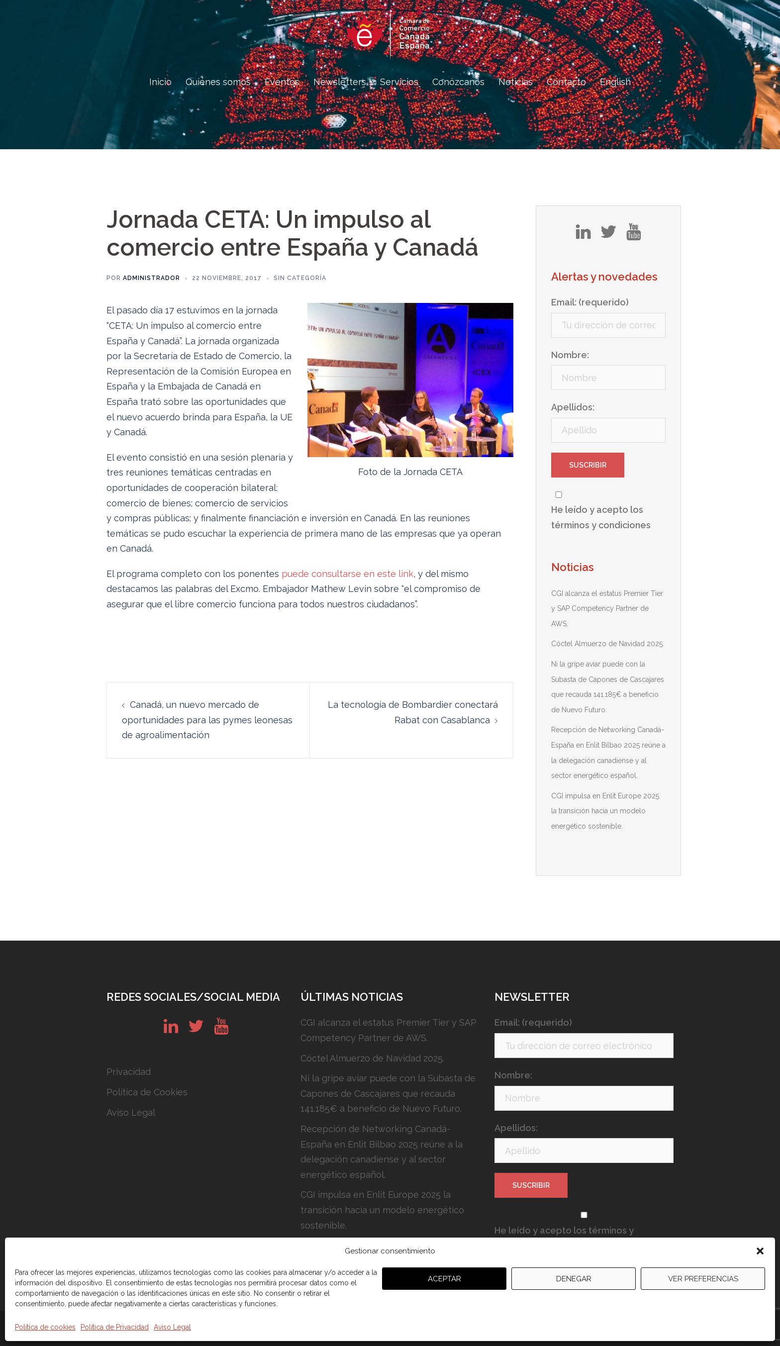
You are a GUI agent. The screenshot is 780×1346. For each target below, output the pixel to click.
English (615, 82)
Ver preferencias (703, 1278)
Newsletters (339, 82)
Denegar (573, 1278)
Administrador (151, 278)
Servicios (399, 82)
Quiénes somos (218, 82)
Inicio (160, 82)
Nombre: (570, 355)
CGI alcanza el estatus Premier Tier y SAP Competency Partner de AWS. (607, 608)
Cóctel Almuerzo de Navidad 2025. (607, 644)
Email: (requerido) (590, 302)
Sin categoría (300, 278)
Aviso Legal (172, 1327)
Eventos (282, 82)
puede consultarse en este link (347, 574)
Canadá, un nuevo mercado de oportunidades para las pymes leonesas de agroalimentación (207, 719)
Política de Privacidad (115, 1327)
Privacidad (128, 1071)
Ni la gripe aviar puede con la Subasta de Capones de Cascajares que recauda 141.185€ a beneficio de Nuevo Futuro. (388, 1093)
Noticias (515, 82)
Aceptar (444, 1278)
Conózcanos (458, 82)
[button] (760, 1251)
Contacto (566, 82)
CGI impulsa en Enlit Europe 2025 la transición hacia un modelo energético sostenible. (605, 811)
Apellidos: (572, 407)
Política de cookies (45, 1327)
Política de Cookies (147, 1092)
